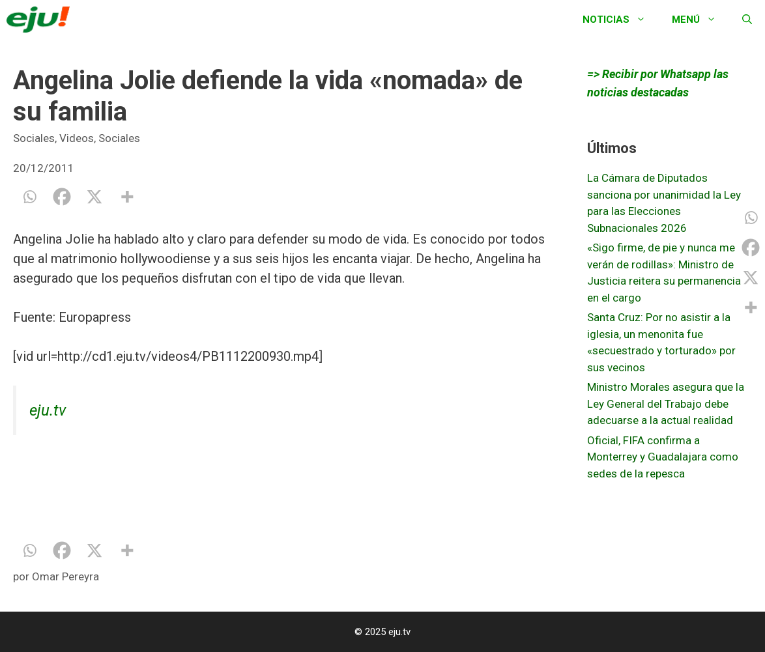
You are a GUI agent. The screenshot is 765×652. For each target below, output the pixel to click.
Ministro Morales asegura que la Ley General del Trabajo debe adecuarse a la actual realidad (665, 403)
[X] (94, 196)
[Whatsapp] (29, 196)
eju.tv (47, 410)
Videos (76, 138)
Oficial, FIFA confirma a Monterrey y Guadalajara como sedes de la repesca (662, 457)
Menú (700, 19)
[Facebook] (62, 196)
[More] (127, 196)
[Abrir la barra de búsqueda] (747, 19)
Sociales (34, 138)
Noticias (621, 19)
